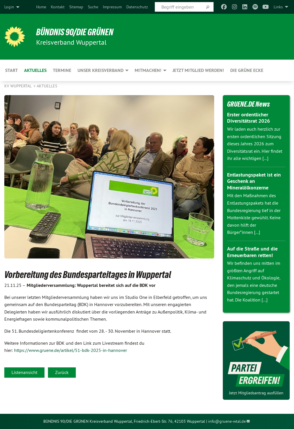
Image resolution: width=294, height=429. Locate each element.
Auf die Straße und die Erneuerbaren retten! (252, 251)
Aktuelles (47, 86)
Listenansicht (24, 372)
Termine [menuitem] (62, 70)
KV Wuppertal (18, 86)
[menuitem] (41, 7)
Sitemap (76, 6)
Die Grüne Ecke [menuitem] (246, 70)
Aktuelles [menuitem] (35, 70)
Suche (93, 6)
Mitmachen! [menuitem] (148, 70)
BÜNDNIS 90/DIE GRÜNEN (75, 32)
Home (41, 6)
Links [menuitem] (278, 6)
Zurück (62, 372)
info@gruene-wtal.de (227, 421)
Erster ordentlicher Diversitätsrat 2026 (248, 117)
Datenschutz (137, 6)
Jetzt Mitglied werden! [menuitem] (198, 70)
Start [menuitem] (11, 70)
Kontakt (58, 6)
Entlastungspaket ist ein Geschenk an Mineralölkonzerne (254, 181)
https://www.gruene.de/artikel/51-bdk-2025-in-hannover (70, 350)
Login (9, 6)
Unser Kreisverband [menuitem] (100, 70)
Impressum (112, 6)
